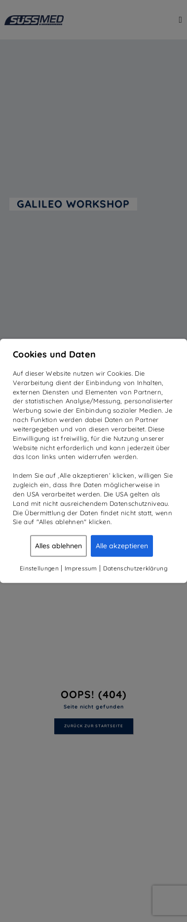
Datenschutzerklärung (135, 568)
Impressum (81, 568)
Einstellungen (39, 568)
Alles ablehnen (58, 545)
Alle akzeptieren (122, 545)
